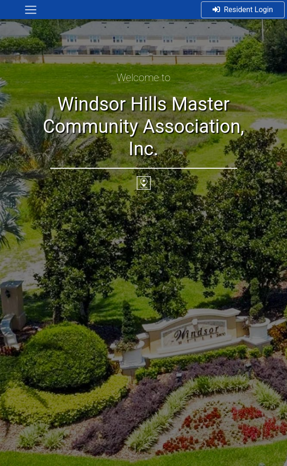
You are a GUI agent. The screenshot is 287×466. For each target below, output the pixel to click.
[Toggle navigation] (30, 10)
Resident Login (243, 9)
